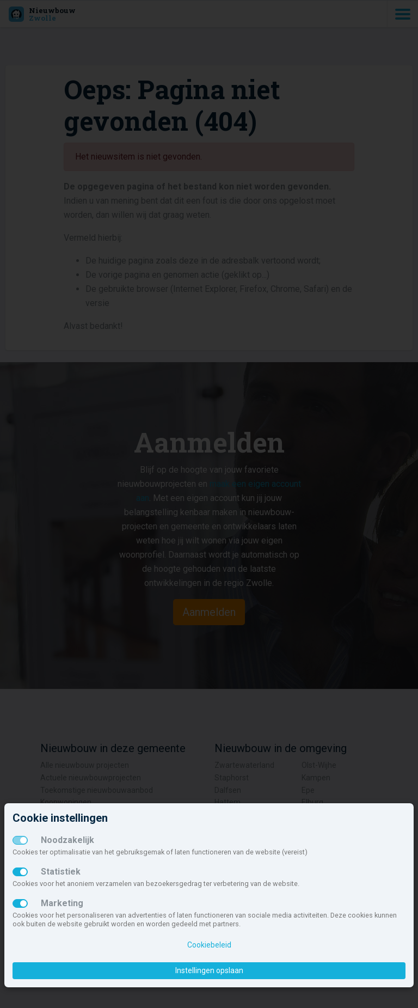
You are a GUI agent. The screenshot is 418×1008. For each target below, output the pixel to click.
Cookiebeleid (209, 944)
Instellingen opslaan (209, 970)
